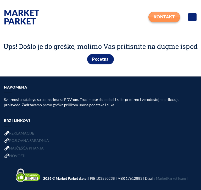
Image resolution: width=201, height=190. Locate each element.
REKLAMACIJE (21, 133)
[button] (192, 17)
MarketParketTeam (171, 178)
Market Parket (21, 17)
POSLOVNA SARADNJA (29, 140)
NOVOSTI (17, 155)
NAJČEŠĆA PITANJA (26, 148)
